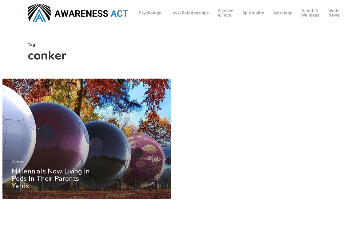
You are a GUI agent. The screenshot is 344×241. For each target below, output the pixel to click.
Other (18, 165)
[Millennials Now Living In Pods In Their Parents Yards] (86, 142)
